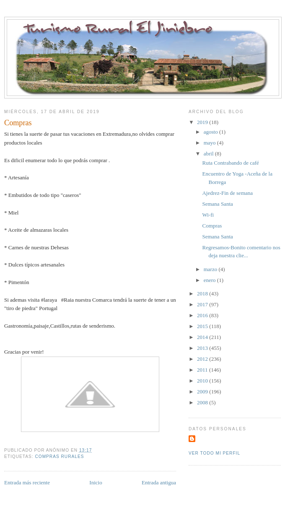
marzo (211, 269)
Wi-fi (208, 215)
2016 (203, 315)
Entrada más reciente (27, 482)
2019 (203, 122)
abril (209, 153)
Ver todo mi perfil (214, 453)
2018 (203, 293)
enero (210, 280)
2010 (203, 381)
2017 (203, 304)
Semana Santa (217, 204)
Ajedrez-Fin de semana (227, 193)
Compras (212, 225)
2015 (203, 326)
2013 (203, 348)
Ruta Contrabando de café (230, 163)
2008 (203, 402)
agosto (211, 132)
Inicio (95, 482)
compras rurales (59, 456)
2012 (203, 359)
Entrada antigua (159, 482)
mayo (210, 143)
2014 (203, 337)
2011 (203, 370)
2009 (203, 391)
